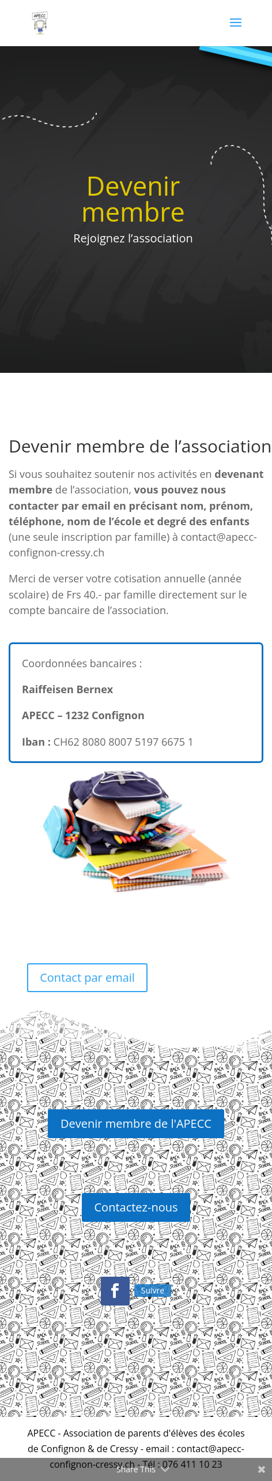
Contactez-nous (136, 1207)
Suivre (152, 1290)
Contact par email (87, 977)
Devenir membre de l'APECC (136, 1123)
